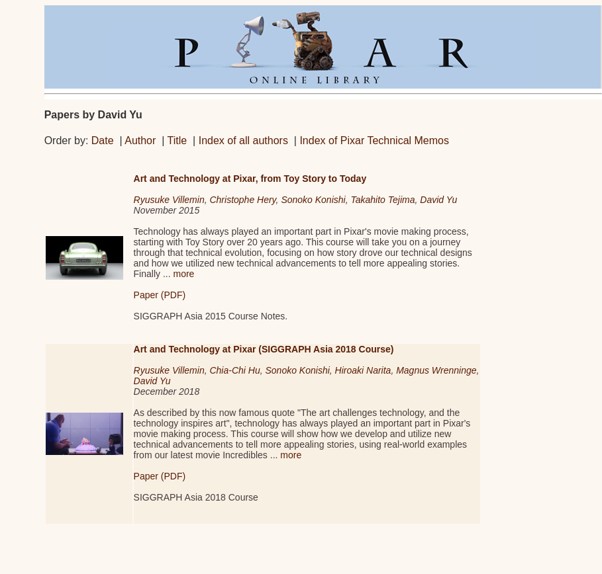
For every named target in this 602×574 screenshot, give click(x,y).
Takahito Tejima (382, 199)
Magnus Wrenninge (436, 370)
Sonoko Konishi (313, 199)
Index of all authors (243, 140)
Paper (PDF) (160, 295)
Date (102, 140)
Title (177, 140)
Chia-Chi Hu (234, 370)
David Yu (438, 199)
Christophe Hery (242, 199)
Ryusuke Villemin (169, 199)
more (183, 273)
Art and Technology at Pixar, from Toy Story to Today (250, 178)
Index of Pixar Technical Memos (374, 140)
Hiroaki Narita (363, 370)
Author (140, 140)
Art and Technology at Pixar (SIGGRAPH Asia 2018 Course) (264, 349)
